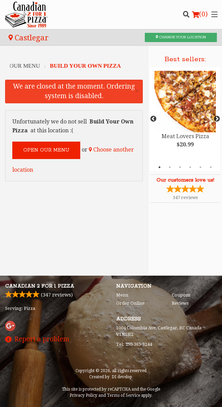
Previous (153, 119)
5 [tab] (200, 167)
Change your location (181, 37)
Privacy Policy (83, 395)
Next (216, 119)
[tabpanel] (185, 115)
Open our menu (46, 150)
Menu (122, 295)
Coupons (181, 295)
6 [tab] (210, 167)
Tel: (134, 344)
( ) (200, 14)
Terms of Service (123, 395)
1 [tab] (159, 167)
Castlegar (28, 37)
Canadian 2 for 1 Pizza (39, 286)
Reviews (180, 303)
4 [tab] (190, 167)
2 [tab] (169, 167)
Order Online (130, 303)
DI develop (122, 377)
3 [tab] (180, 167)
